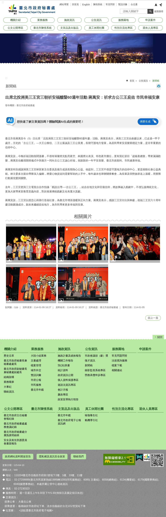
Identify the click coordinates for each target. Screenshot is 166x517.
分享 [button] (160, 4)
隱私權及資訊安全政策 (52, 456)
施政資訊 (69, 20)
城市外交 (36, 370)
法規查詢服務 (119, 360)
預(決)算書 (64, 365)
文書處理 (36, 360)
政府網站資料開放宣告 (18, 456)
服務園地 (123, 20)
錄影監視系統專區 (95, 370)
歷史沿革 (9, 355)
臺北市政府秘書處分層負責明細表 (15, 433)
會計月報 (63, 389)
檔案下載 (117, 365)
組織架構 (9, 377)
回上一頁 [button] (153, 318)
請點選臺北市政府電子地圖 (36, 509)
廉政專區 (63, 394)
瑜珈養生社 (91, 415)
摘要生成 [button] (145, 121)
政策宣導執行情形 (68, 399)
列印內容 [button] (159, 86)
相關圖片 (83, 216)
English (86, 4)
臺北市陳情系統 (42, 27)
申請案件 (150, 20)
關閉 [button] (159, 337)
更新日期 (7, 463)
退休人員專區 (150, 27)
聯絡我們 (78, 456)
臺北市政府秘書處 (31, 9)
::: (3, 2)
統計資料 (63, 370)
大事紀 (8, 386)
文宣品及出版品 (69, 27)
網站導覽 (64, 4)
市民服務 (36, 384)
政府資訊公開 (65, 375)
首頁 (132, 80)
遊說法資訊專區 (67, 384)
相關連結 (117, 370)
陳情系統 (97, 4)
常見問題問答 (119, 355)
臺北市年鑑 (37, 389)
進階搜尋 (158, 11)
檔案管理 (36, 365)
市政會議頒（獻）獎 (96, 355)
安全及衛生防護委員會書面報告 (15, 442)
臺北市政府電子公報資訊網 (69, 422)
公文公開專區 (15, 27)
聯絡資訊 (9, 391)
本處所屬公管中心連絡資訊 (52, 482)
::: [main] (6, 78)
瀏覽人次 (7, 468)
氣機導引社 (91, 420)
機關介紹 (15, 20)
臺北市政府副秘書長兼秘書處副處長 (15, 370)
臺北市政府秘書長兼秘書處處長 (15, 362)
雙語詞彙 (122, 4)
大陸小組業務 (38, 355)
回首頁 (75, 4)
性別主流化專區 (123, 27)
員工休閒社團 (96, 27)
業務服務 (42, 20)
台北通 (134, 4)
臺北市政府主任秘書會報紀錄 (15, 417)
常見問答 (110, 4)
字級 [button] (156, 4)
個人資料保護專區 (68, 380)
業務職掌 (9, 382)
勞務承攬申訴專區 (95, 375)
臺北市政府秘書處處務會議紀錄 (15, 425)
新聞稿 (155, 80)
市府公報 (36, 380)
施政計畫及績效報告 (69, 355)
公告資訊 (96, 20)
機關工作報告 (65, 360)
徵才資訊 (90, 360)
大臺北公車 (24, 500)
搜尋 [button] (150, 11)
